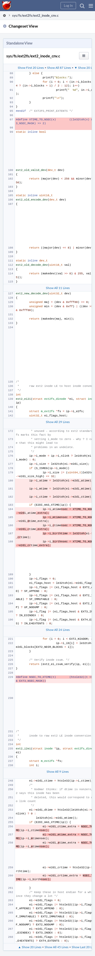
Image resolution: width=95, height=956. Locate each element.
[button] (91, 5)
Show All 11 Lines (58, 288)
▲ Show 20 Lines (29, 947)
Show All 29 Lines (58, 422)
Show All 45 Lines (56, 947)
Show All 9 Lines (58, 771)
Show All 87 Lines (59, 67)
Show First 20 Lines (31, 67)
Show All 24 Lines (58, 630)
